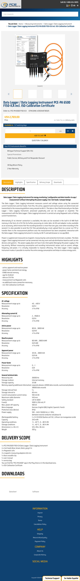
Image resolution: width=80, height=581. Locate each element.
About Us (40, 551)
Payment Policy (40, 541)
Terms (40, 520)
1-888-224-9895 (72, 2)
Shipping (40, 533)
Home (21, 23)
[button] (8, 94)
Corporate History (40, 554)
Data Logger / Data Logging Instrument (58, 23)
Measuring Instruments (33, 23)
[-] (68, 131)
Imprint (40, 512)
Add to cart (40, 135)
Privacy (40, 516)
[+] (72, 131)
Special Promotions (14, 154)
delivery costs (69, 120)
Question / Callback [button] (40, 140)
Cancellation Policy (40, 524)
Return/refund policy (40, 537)
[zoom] (40, 60)
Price (6, 120)
